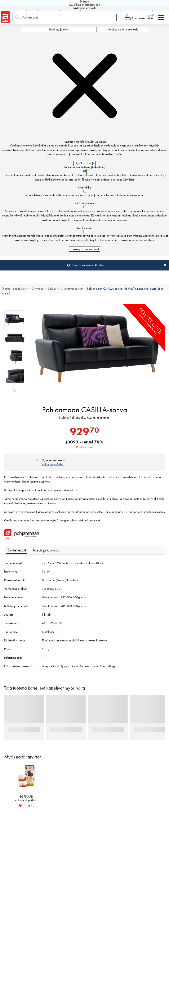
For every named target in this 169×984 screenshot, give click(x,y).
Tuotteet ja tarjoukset (14, 288)
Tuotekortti (48, 634)
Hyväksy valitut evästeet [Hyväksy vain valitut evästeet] (84, 249)
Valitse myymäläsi (52, 466)
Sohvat (52, 288)
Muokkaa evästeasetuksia (122, 29)
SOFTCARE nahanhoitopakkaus (26, 800)
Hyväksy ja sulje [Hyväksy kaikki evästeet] (58, 29)
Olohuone (37, 288)
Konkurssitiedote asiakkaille (86, 265)
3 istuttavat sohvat (72, 288)
